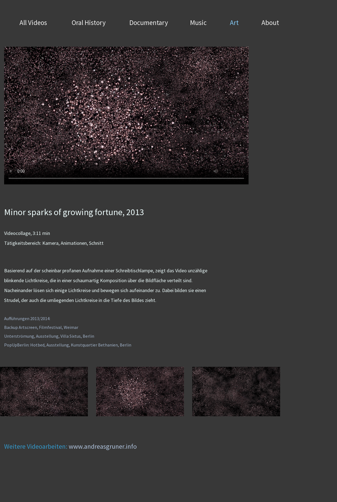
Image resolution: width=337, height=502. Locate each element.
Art (234, 22)
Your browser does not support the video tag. (126, 115)
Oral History (89, 22)
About (270, 22)
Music (198, 22)
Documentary (148, 22)
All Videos (33, 22)
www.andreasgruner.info (103, 446)
